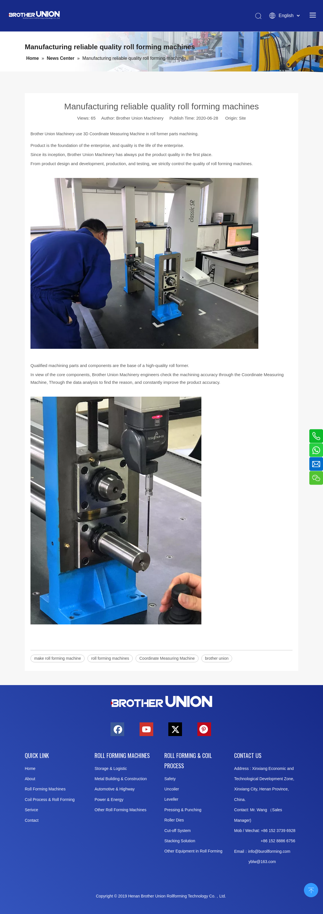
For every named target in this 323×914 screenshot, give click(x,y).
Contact (31, 820)
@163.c (263, 861)
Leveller (171, 799)
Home (30, 768)
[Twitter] (175, 729)
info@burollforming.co (267, 851)
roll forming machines (110, 658)
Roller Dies (174, 820)
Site (242, 118)
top (311, 889)
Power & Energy (109, 799)
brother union (217, 658)
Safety (170, 778)
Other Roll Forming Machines (120, 810)
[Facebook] (117, 729)
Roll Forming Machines (45, 789)
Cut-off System (177, 830)
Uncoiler (171, 789)
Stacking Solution (179, 841)
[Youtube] (146, 729)
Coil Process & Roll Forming (50, 799)
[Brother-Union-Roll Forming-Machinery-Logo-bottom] (161, 702)
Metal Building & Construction (121, 778)
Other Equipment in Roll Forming (193, 851)
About (30, 778)
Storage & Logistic (111, 768)
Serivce (31, 810)
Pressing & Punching (182, 810)
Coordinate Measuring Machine (167, 658)
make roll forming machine (57, 658)
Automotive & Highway (115, 789)
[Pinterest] (204, 729)
